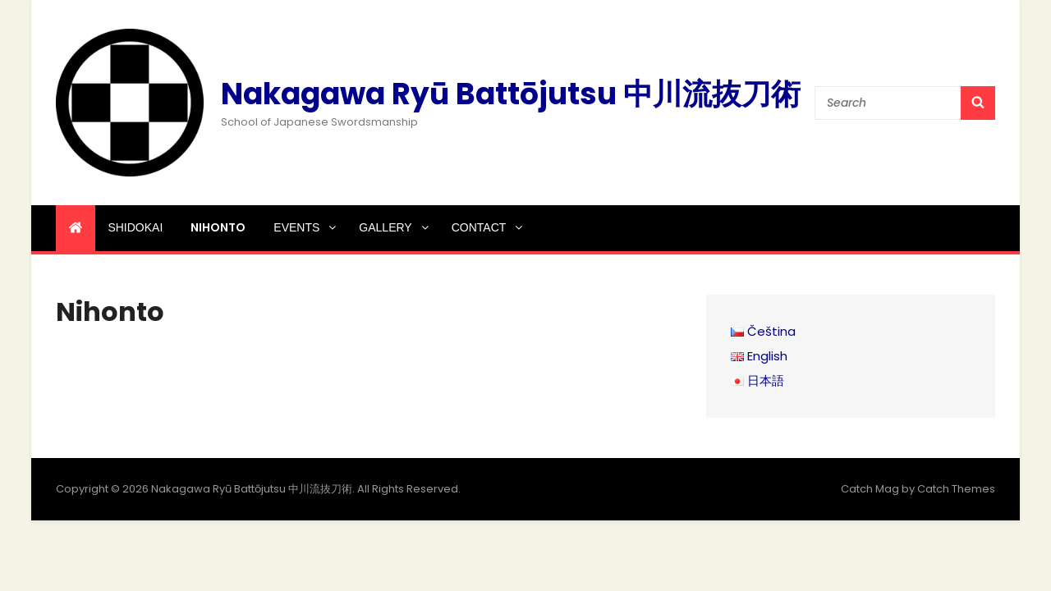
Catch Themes (956, 489)
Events (305, 227)
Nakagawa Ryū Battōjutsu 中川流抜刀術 (511, 94)
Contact (489, 227)
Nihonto (218, 227)
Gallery (394, 227)
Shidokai (135, 227)
